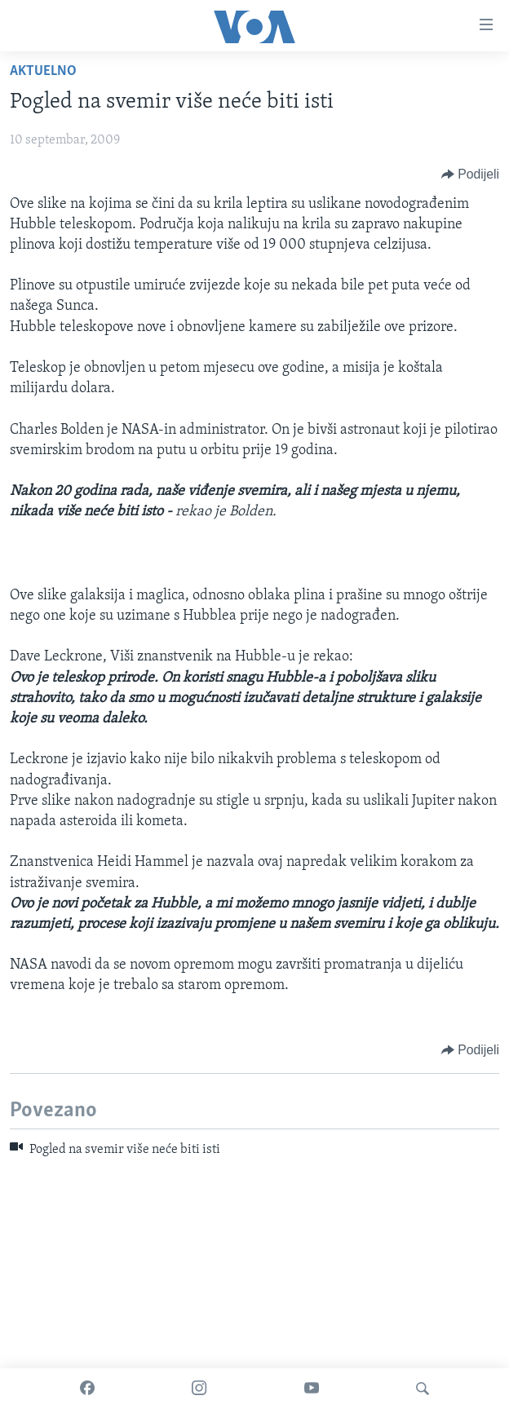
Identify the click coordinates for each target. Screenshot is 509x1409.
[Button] (470, 174)
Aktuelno (43, 71)
